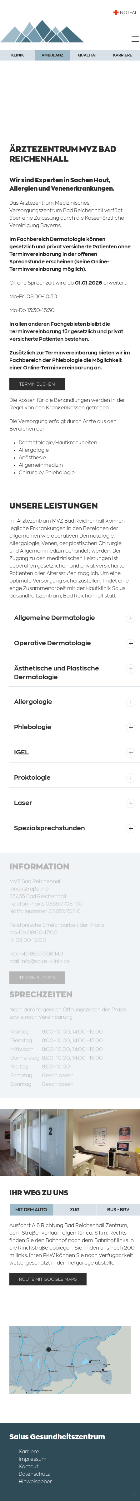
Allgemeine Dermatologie (54, 618)
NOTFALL (126, 12)
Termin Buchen (37, 385)
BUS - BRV (118, 1209)
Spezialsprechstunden (49, 828)
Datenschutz (34, 1474)
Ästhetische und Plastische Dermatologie (56, 672)
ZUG (74, 1209)
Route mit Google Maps (48, 1279)
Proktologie (32, 777)
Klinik (17, 55)
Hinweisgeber (35, 1481)
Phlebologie (32, 727)
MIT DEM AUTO (31, 1209)
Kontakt (28, 1466)
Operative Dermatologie (52, 643)
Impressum (33, 1459)
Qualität (87, 55)
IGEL (21, 752)
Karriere (122, 55)
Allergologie (33, 702)
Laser (23, 803)
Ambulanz (52, 55)
